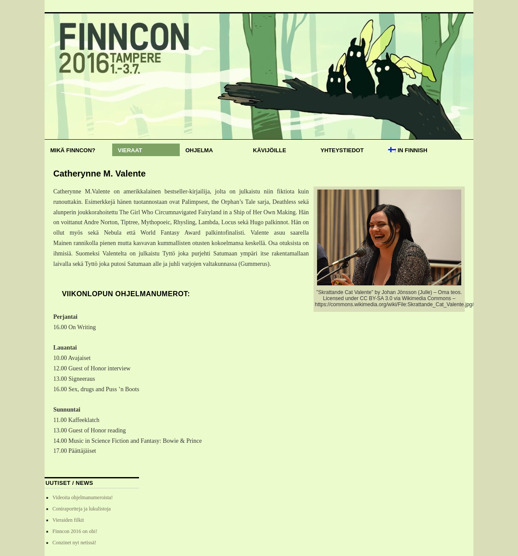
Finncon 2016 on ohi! (74, 531)
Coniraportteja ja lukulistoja (81, 509)
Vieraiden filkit (68, 520)
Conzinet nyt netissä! (74, 543)
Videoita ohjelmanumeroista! (82, 497)
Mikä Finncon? (72, 150)
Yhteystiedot (342, 150)
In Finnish (407, 150)
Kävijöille (269, 150)
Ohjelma (199, 150)
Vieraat (130, 150)
